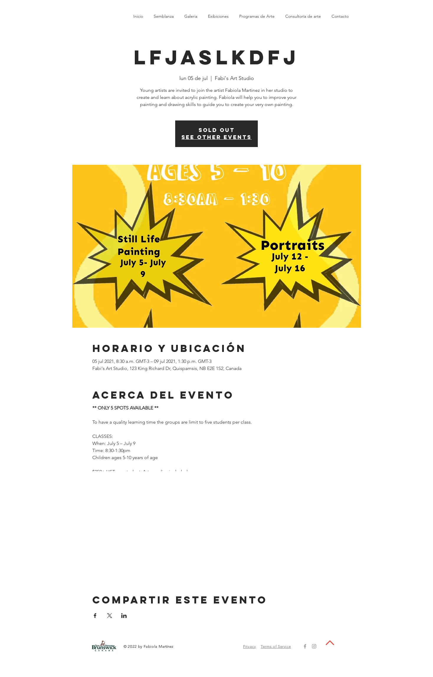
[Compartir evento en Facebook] (95, 615)
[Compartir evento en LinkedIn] (124, 615)
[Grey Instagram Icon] (314, 646)
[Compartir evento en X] (109, 615)
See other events (216, 137)
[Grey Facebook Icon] (305, 646)
